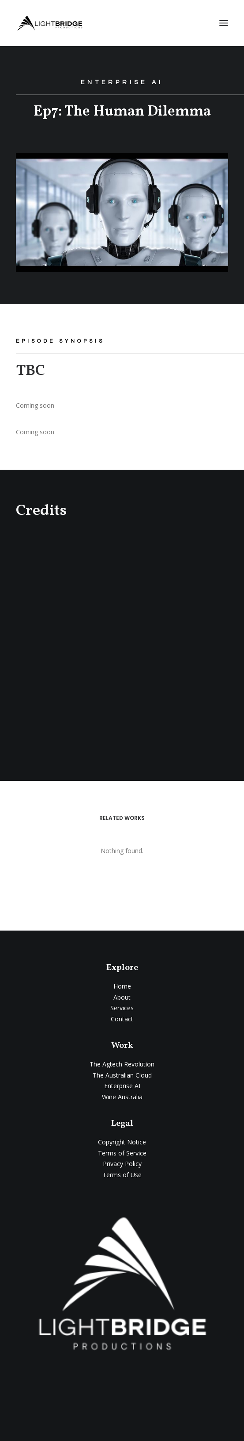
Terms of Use (122, 1175)
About (122, 997)
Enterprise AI (122, 1086)
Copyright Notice (122, 1142)
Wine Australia (122, 1097)
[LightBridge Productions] (50, 23)
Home (122, 986)
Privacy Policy (122, 1163)
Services (122, 1008)
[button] (223, 23)
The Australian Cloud (122, 1075)
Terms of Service (122, 1153)
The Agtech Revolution (122, 1064)
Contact (122, 1019)
